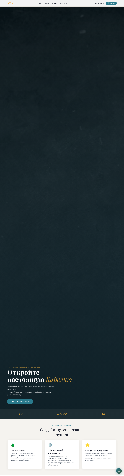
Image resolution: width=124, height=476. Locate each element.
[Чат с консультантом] (119, 471)
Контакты (63, 3)
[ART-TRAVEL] (10, 3)
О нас (40, 3)
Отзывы (54, 3)
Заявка (111, 3)
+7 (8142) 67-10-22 (97, 3)
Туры (47, 3)
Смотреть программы (20, 402)
